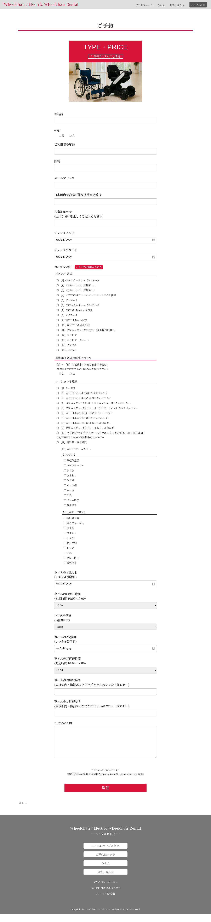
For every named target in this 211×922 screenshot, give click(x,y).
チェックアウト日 (66, 250)
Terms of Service (128, 782)
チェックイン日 (64, 233)
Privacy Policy (105, 782)
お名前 (58, 114)
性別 (57, 131)
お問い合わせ (177, 5)
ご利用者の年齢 (64, 144)
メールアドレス (64, 178)
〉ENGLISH (198, 4)
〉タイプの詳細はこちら (89, 268)
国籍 (57, 161)
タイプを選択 (78, 268)
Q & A (161, 5)
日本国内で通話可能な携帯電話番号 (77, 195)
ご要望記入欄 (63, 725)
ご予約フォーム (144, 5)
